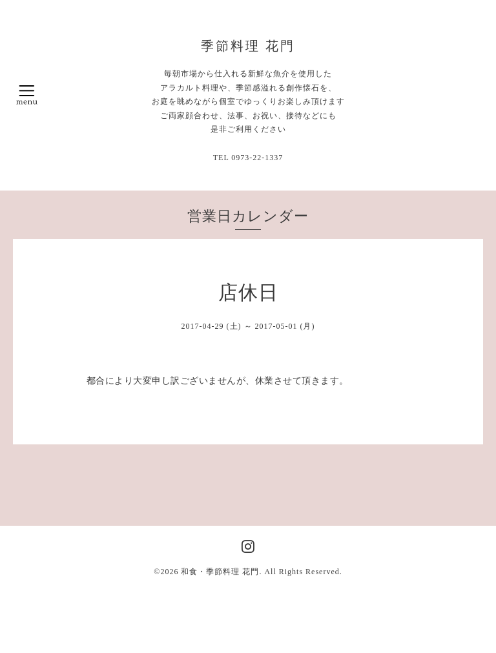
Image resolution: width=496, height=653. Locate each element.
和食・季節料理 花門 (220, 571)
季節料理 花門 (248, 46)
